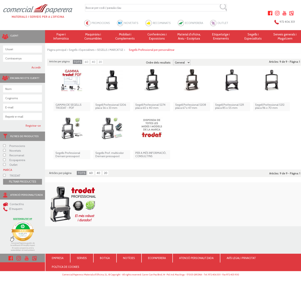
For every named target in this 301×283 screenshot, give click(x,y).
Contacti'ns (13, 204)
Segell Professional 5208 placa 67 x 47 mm (190, 106)
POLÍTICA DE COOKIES (65, 266)
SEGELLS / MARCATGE (110, 49)
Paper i (61, 37)
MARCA (7, 170)
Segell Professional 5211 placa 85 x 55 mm (229, 106)
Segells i (253, 37)
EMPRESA (57, 258)
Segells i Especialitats (82, 49)
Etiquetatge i (221, 37)
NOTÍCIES (129, 258)
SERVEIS (82, 258)
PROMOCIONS (101, 23)
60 (86, 62)
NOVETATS (131, 23)
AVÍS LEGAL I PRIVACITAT (241, 258)
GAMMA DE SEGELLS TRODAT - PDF (68, 106)
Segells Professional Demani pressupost (67, 154)
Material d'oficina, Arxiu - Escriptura (189, 36)
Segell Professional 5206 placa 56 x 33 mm (110, 106)
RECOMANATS (162, 23)
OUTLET (222, 23)
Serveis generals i (285, 37)
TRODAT (11, 175)
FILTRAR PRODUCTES (22, 181)
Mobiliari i (125, 37)
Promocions (14, 146)
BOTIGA (105, 258)
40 (93, 62)
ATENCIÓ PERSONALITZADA (196, 258)
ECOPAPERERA (194, 23)
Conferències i (157, 37)
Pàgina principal (56, 49)
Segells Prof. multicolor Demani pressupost (109, 154)
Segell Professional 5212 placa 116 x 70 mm (269, 106)
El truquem (13, 209)
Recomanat (13, 155)
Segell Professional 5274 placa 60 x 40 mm (150, 106)
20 (100, 62)
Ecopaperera (14, 160)
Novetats (12, 150)
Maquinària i (93, 37)
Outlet (10, 165)
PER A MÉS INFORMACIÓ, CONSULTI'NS (150, 154)
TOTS (77, 62)
